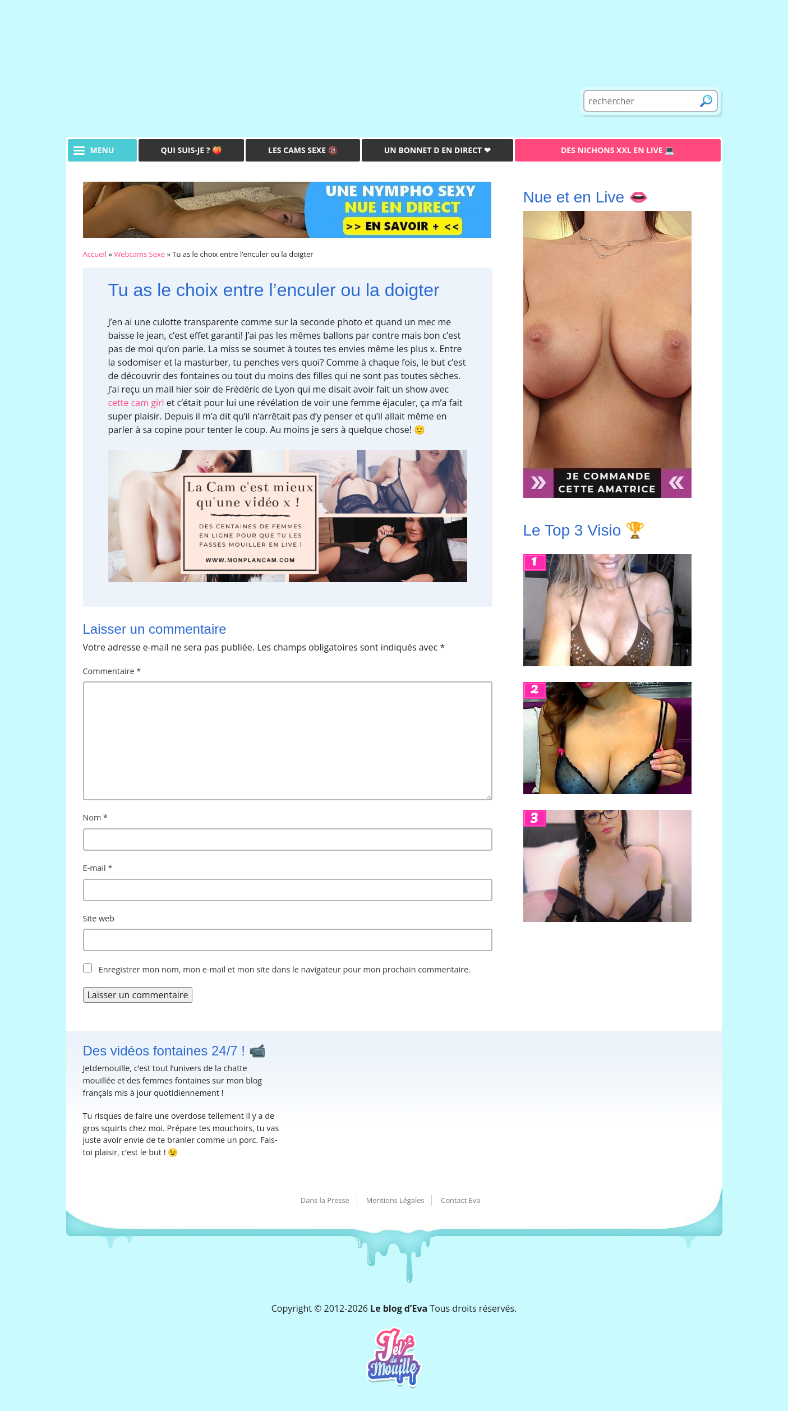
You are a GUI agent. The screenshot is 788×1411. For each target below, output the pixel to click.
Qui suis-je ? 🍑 (191, 150)
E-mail (98, 868)
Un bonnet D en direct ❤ (437, 150)
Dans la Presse (325, 1200)
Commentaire (112, 671)
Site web (99, 918)
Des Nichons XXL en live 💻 (617, 150)
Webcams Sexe (139, 254)
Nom (95, 817)
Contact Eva (460, 1200)
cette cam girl (136, 402)
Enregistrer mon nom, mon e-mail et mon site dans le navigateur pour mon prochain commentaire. (285, 969)
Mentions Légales (395, 1200)
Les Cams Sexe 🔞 (303, 150)
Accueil (95, 254)
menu (102, 150)
